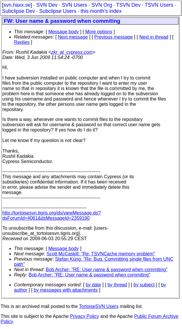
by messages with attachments (66, 290)
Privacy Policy (84, 316)
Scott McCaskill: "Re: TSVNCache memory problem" (100, 253)
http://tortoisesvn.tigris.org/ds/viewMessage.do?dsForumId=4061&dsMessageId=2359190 (51, 215)
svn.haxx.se (17, 5)
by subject (144, 284)
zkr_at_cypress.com (72, 52)
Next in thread (154, 36)
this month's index (101, 11)
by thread (117, 284)
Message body (63, 31)
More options (98, 31)
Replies (22, 42)
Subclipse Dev (18, 11)
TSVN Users (159, 5)
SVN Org (101, 5)
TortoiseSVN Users (98, 306)
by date (93, 284)
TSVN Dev (128, 5)
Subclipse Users (57, 11)
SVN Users (74, 5)
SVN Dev (46, 5)
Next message (73, 36)
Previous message (113, 36)
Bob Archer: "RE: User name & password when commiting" (107, 269)
